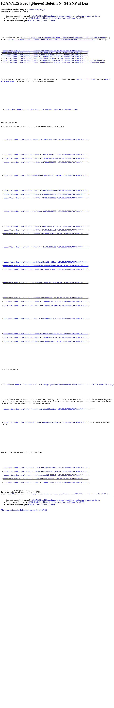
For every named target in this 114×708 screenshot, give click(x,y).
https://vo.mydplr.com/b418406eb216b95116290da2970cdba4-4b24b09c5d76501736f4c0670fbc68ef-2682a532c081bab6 (53, 69)
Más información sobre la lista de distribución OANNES (24, 604)
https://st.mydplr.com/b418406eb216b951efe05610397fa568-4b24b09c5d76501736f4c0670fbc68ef (45, 60)
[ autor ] (53, 20)
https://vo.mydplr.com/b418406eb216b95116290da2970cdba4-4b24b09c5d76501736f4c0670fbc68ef (63, 40)
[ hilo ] (38, 20)
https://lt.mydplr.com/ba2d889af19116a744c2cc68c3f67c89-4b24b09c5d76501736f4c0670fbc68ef (46, 291)
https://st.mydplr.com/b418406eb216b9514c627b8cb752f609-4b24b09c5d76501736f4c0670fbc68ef (45, 58)
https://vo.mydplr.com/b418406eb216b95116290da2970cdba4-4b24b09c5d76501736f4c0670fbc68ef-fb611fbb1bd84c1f (53, 67)
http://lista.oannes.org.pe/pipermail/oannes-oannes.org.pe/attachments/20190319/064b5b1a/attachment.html (57, 588)
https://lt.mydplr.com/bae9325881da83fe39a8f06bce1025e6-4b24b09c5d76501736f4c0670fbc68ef (46, 377)
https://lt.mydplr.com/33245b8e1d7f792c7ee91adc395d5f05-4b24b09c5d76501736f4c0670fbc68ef (46, 556)
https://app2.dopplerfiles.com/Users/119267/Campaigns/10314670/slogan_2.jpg (40, 126)
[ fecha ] (31, 20)
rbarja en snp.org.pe (85, 90)
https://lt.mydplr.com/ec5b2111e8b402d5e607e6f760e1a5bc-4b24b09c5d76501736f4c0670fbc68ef (46, 205)
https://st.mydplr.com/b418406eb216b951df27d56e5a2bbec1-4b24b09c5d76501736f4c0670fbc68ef (45, 63)
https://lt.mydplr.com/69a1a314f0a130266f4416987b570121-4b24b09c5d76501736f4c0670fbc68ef (46, 334)
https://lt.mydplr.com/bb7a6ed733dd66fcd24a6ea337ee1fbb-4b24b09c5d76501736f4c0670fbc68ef (46, 486)
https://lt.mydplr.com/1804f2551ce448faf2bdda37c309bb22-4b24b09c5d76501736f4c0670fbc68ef (46, 569)
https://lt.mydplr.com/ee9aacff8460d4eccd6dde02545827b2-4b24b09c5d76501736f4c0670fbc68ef (46, 565)
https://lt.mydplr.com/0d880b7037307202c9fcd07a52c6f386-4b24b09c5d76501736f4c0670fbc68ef (46, 248)
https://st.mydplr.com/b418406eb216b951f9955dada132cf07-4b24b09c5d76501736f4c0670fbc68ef (45, 65)
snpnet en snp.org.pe (37, 9)
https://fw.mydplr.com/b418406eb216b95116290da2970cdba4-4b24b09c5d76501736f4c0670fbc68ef (51, 42)
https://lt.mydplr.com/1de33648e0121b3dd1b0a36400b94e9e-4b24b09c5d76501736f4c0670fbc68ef (46, 502)
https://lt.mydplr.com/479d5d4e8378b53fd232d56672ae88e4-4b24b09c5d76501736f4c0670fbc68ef (46, 574)
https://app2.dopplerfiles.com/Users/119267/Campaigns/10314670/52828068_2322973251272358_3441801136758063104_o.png (57, 456)
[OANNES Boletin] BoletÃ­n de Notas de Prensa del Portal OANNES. (56, 18)
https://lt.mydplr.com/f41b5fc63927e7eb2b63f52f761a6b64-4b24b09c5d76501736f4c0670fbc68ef (46, 560)
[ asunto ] (45, 20)
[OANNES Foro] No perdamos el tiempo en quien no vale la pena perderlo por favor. (65, 16)
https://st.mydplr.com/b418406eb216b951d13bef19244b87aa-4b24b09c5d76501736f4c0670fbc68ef (46, 56)
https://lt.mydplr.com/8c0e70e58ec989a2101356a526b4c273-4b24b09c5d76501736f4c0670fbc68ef (46, 162)
